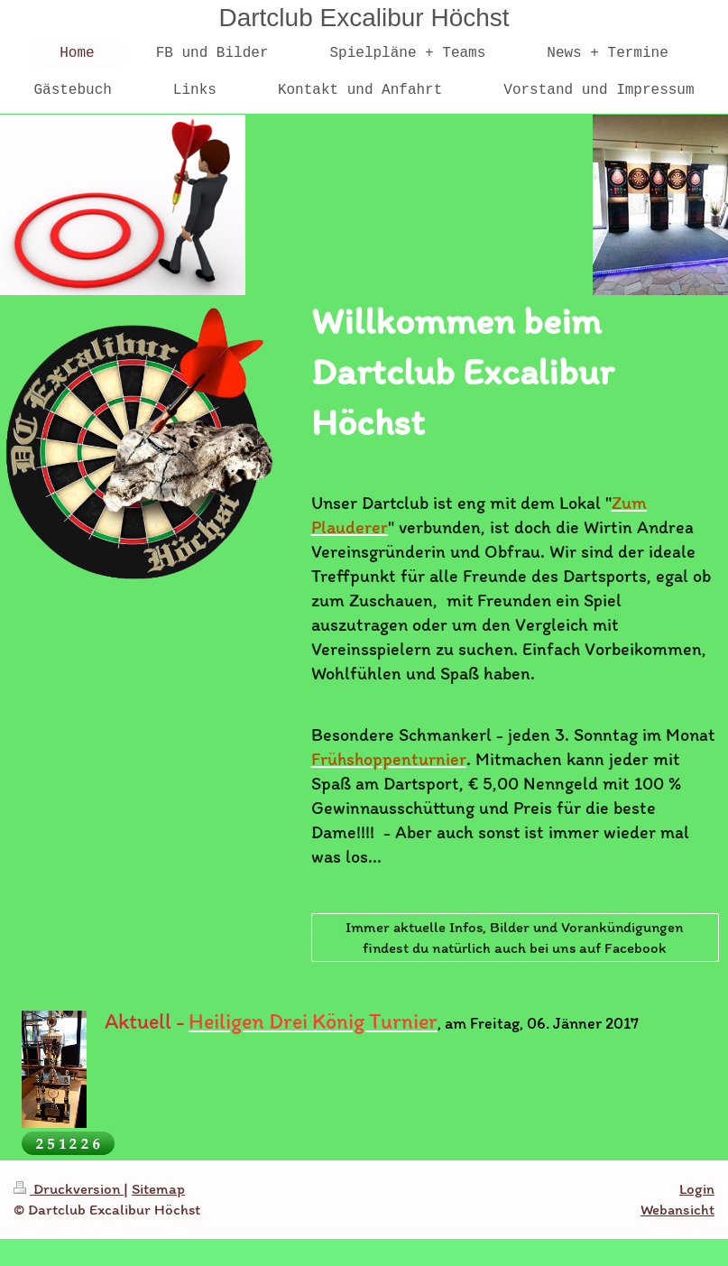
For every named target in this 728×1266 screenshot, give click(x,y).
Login (696, 1188)
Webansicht (677, 1209)
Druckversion (69, 1188)
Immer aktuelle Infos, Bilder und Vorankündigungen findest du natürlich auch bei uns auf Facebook (515, 937)
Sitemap (158, 1188)
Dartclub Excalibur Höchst (363, 18)
